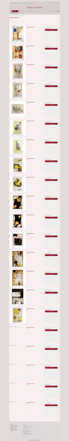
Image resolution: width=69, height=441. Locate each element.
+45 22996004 (29, 433)
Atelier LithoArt (34, 7)
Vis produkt (51, 29)
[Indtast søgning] (53, 2)
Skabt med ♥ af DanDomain (34, 440)
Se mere (12, 430)
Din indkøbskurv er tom (54, 11)
